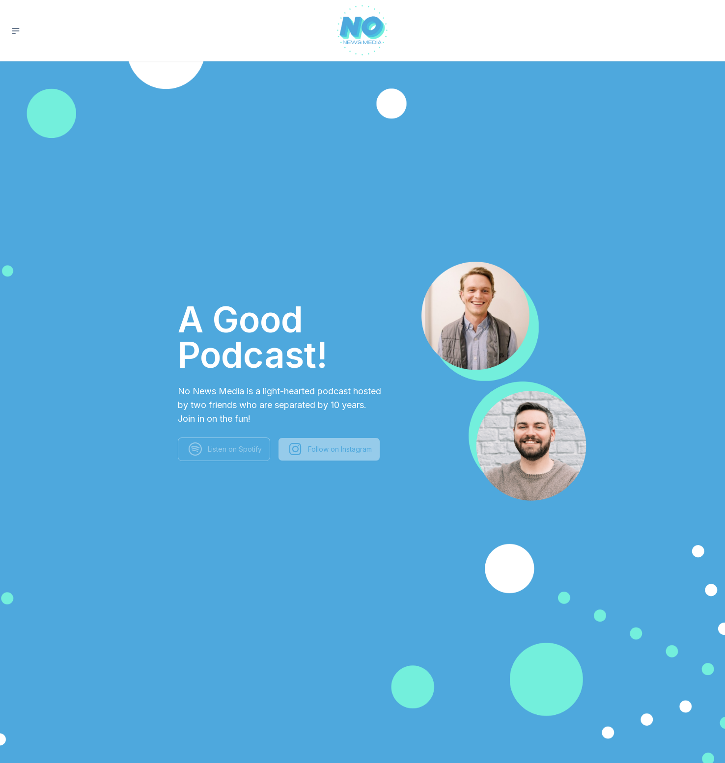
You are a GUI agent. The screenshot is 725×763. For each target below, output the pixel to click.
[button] (16, 31)
